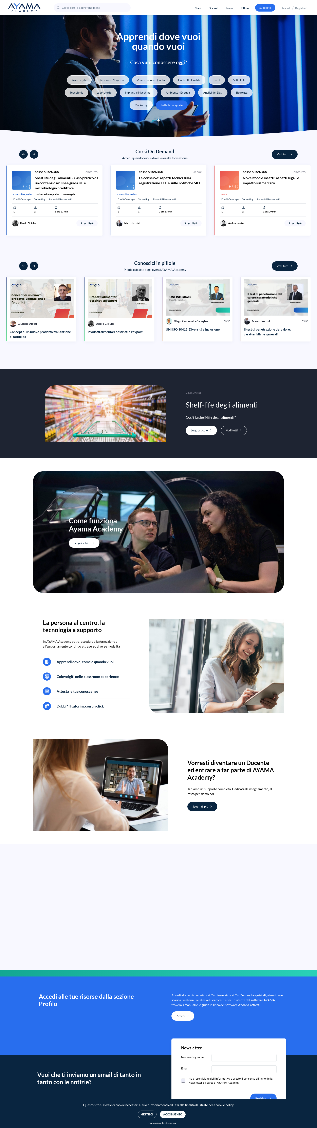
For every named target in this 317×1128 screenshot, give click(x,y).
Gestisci (147, 1114)
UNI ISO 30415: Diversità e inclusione (193, 329)
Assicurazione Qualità (151, 80)
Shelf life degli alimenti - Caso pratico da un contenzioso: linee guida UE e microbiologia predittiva (66, 183)
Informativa (222, 1078)
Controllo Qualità (189, 80)
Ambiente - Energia (178, 92)
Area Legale (79, 80)
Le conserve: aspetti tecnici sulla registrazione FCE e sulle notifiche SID (169, 180)
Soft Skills (239, 80)
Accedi (286, 8)
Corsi (198, 8)
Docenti (214, 8)
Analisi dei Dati (212, 92)
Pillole (245, 8)
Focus (229, 8)
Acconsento (172, 1114)
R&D (217, 80)
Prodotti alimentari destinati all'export (115, 332)
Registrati (301, 8)
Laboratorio (104, 92)
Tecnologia (76, 92)
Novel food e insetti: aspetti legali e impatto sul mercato (271, 180)
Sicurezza (241, 92)
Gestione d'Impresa (112, 80)
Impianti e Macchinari (138, 92)
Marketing (141, 105)
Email (184, 1068)
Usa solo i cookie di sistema (162, 1123)
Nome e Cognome (192, 1057)
